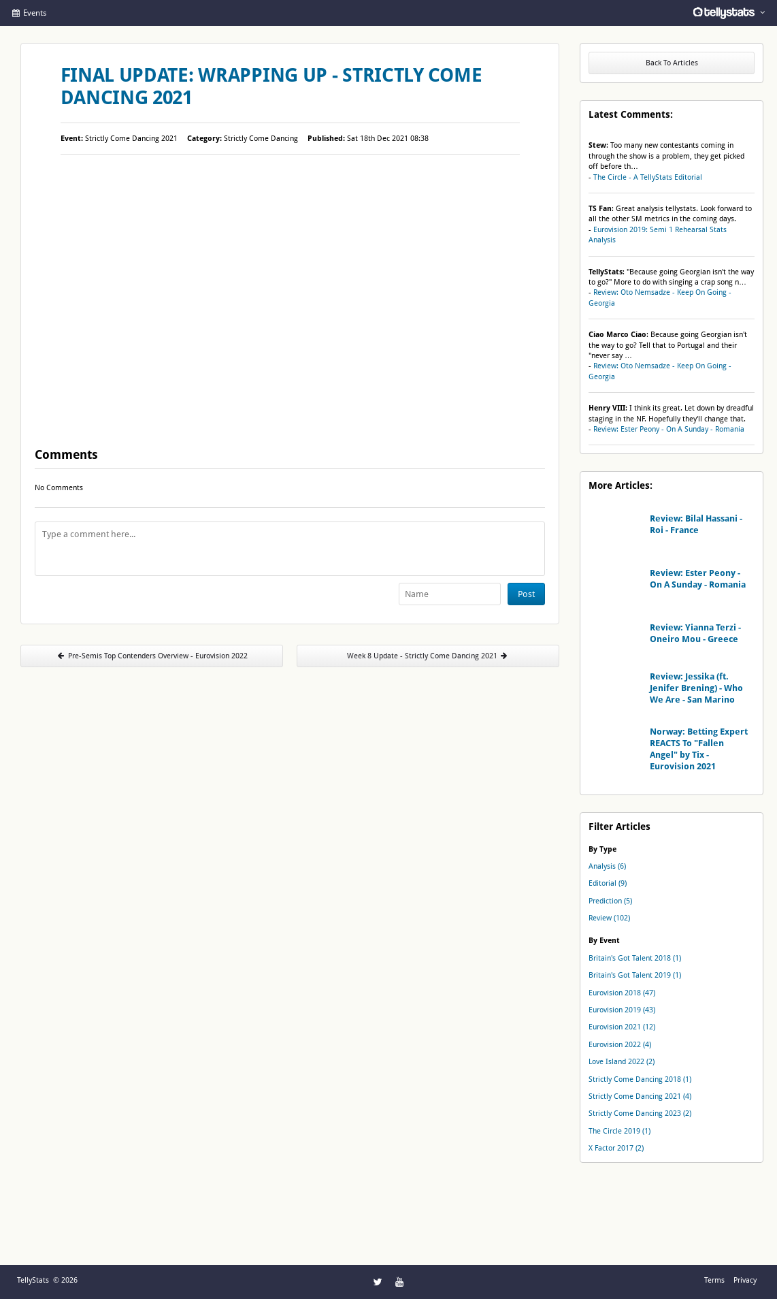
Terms (714, 1280)
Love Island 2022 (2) (622, 1061)
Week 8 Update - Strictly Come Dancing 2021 (428, 656)
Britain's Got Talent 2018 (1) (635, 958)
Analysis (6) (607, 866)
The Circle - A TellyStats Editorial (647, 177)
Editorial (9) (608, 883)
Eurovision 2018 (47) (622, 993)
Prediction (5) (610, 901)
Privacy (745, 1280)
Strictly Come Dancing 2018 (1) (640, 1079)
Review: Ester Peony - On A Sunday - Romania (668, 429)
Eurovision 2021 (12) (622, 1027)
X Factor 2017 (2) (616, 1148)
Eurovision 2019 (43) (622, 1010)
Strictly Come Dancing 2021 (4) (640, 1096)
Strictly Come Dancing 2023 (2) (640, 1113)
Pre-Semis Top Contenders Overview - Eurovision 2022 (151, 656)
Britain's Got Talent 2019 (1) (635, 975)
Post (526, 594)
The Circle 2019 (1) (619, 1131)
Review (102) (609, 918)
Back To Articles (672, 63)
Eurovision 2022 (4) (620, 1044)
